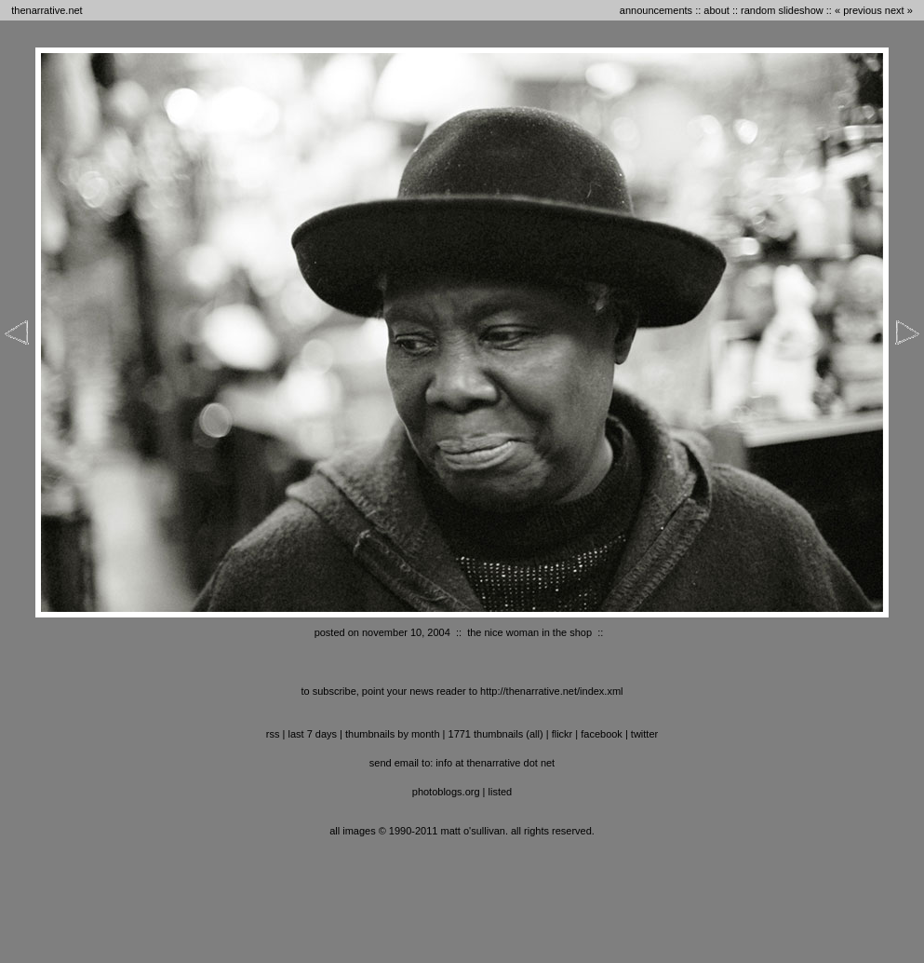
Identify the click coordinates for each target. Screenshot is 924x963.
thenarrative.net (46, 10)
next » (899, 10)
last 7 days (312, 733)
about (716, 10)
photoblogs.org (446, 791)
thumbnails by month (392, 733)
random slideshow (782, 10)
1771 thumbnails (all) (496, 733)
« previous (858, 10)
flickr (562, 733)
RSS (273, 733)
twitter (644, 733)
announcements (656, 10)
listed (501, 791)
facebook (602, 733)
